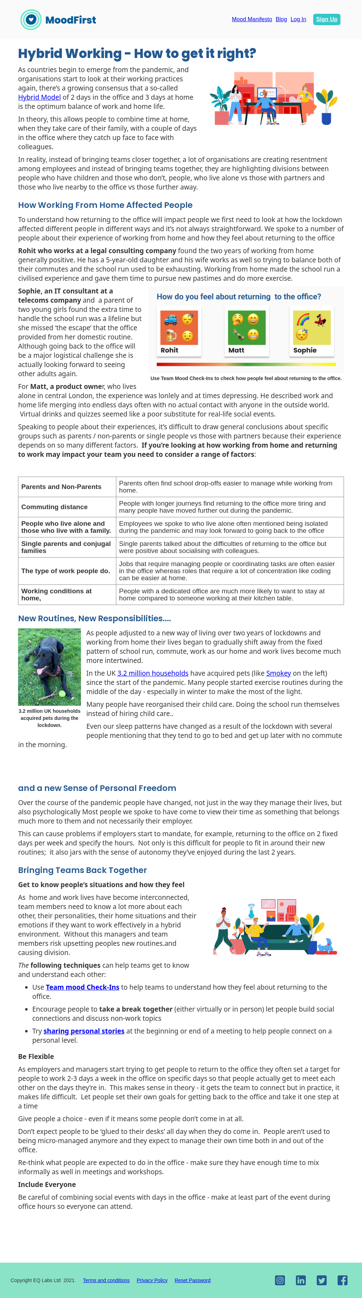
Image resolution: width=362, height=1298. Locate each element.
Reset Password (193, 1280)
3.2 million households (152, 673)
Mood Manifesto (252, 19)
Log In (298, 19)
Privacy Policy (152, 1280)
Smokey (278, 673)
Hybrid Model (39, 97)
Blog (281, 19)
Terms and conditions (106, 1280)
